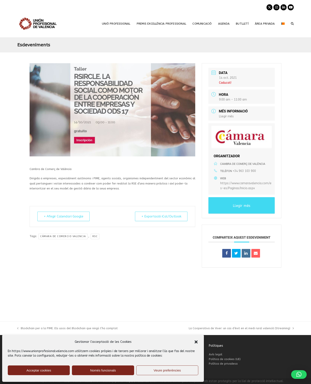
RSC (95, 236)
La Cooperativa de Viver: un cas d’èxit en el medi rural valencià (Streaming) (241, 328)
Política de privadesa (223, 363)
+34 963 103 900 (244, 171)
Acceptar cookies (39, 370)
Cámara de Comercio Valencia (63, 236)
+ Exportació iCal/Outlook (160, 216)
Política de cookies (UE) (225, 359)
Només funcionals (103, 370)
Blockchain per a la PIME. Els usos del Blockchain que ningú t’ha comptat (67, 328)
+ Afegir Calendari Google (64, 216)
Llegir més (226, 116)
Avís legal (215, 354)
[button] (196, 342)
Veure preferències (167, 370)
